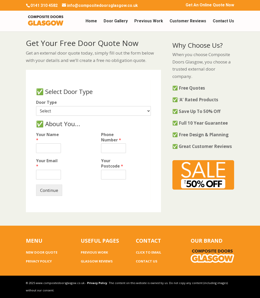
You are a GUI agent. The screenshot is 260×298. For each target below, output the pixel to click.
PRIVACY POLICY (39, 261)
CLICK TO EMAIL (148, 252)
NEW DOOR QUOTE (41, 252)
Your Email (47, 163)
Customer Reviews (188, 21)
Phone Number (111, 137)
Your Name (47, 137)
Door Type (46, 102)
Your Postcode (112, 163)
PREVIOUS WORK (94, 252)
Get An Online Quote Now (210, 5)
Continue (49, 190)
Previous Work (148, 21)
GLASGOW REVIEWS (97, 261)
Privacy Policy (97, 283)
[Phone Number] (113, 148)
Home (91, 21)
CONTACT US (146, 261)
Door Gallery (116, 21)
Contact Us (223, 21)
